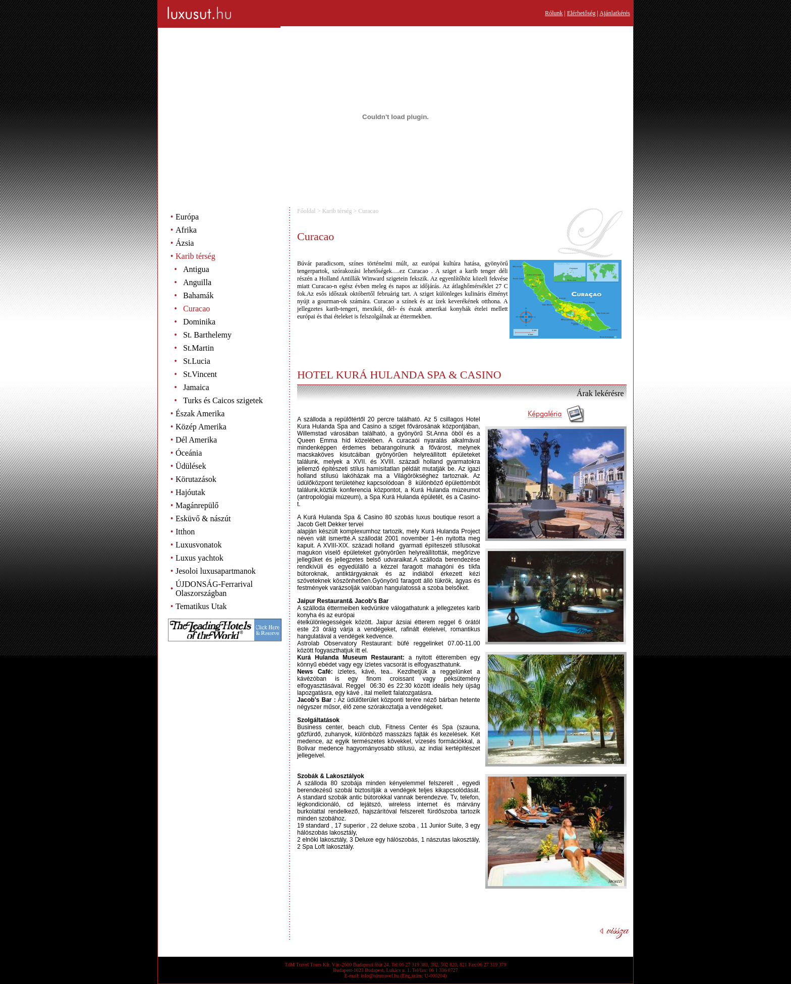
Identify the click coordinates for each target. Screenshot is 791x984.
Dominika (199, 321)
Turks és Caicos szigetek (223, 400)
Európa (187, 216)
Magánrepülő (197, 505)
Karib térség (195, 256)
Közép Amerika (201, 426)
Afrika (186, 230)
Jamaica (196, 387)
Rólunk (553, 13)
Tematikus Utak (201, 606)
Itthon (185, 531)
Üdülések (191, 466)
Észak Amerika (200, 413)
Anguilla (197, 282)
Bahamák (198, 295)
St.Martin (198, 348)
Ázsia (185, 243)
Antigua (196, 269)
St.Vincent (200, 374)
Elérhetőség (581, 13)
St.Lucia (196, 361)
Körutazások (196, 479)
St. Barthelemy (207, 335)
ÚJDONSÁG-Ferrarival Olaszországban (214, 588)
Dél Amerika (196, 439)
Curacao (196, 308)
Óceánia (189, 453)
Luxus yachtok (199, 558)
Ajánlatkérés (614, 13)
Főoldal (306, 210)
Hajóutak (190, 492)
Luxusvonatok (199, 544)
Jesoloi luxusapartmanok (216, 571)
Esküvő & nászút (203, 518)
